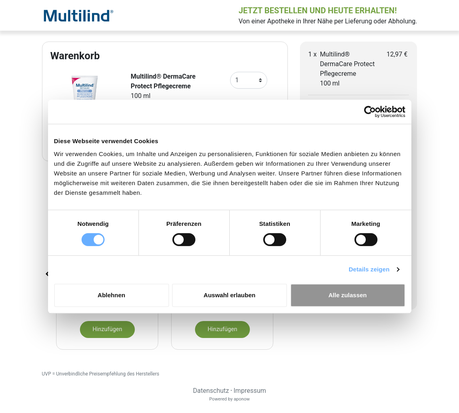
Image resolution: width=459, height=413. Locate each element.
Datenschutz (211, 390)
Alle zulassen (347, 295)
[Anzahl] (249, 80)
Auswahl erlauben (229, 295)
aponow (242, 399)
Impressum (250, 390)
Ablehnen (111, 295)
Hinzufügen (107, 329)
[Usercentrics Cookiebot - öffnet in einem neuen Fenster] (370, 112)
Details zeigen (369, 269)
